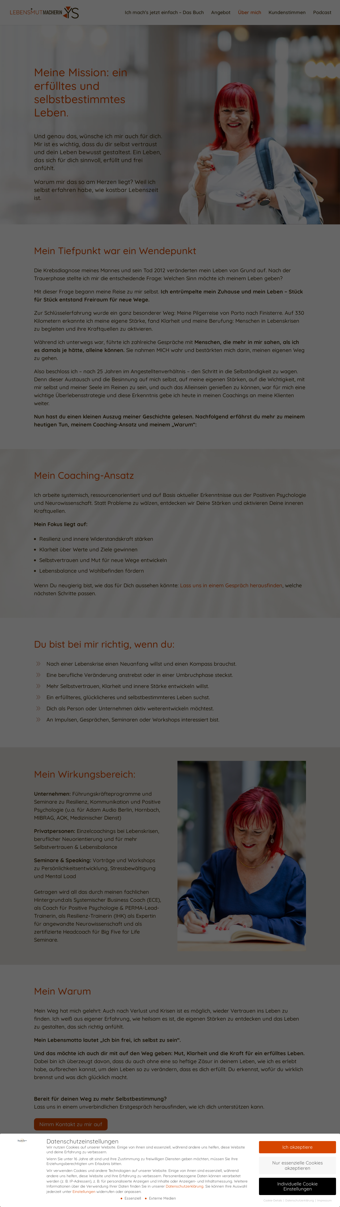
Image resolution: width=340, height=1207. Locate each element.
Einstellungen (84, 1189)
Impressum (324, 1198)
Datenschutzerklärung (184, 1183)
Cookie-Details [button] (273, 1198)
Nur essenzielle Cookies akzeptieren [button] (297, 1162)
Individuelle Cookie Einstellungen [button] (297, 1183)
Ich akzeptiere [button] (297, 1144)
